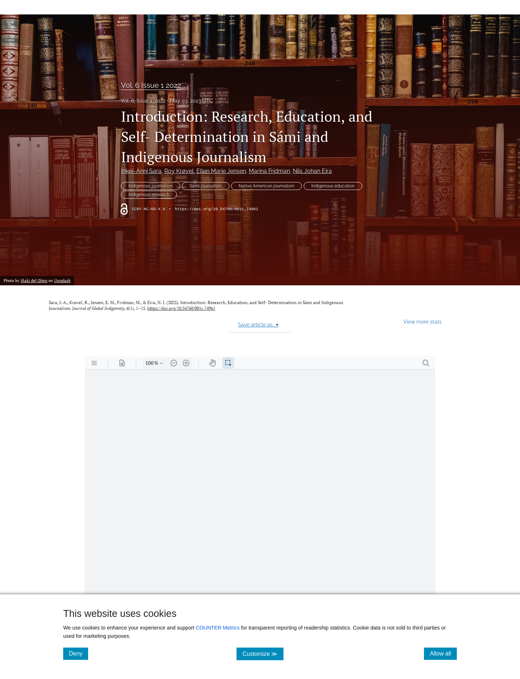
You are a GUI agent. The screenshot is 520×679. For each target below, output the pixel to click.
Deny (78, 653)
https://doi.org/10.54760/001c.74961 (216, 209)
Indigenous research (149, 194)
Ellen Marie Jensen (221, 171)
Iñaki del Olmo (34, 280)
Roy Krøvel (179, 171)
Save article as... (258, 325)
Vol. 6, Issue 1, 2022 (143, 101)
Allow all (443, 653)
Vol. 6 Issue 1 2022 (151, 85)
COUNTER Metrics (218, 628)
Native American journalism (266, 186)
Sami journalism (206, 186)
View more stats (422, 322)
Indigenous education (333, 186)
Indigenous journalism (151, 186)
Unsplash (62, 280)
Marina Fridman (269, 171)
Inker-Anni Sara (141, 171)
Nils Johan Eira (312, 171)
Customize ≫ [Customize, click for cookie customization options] (262, 653)
